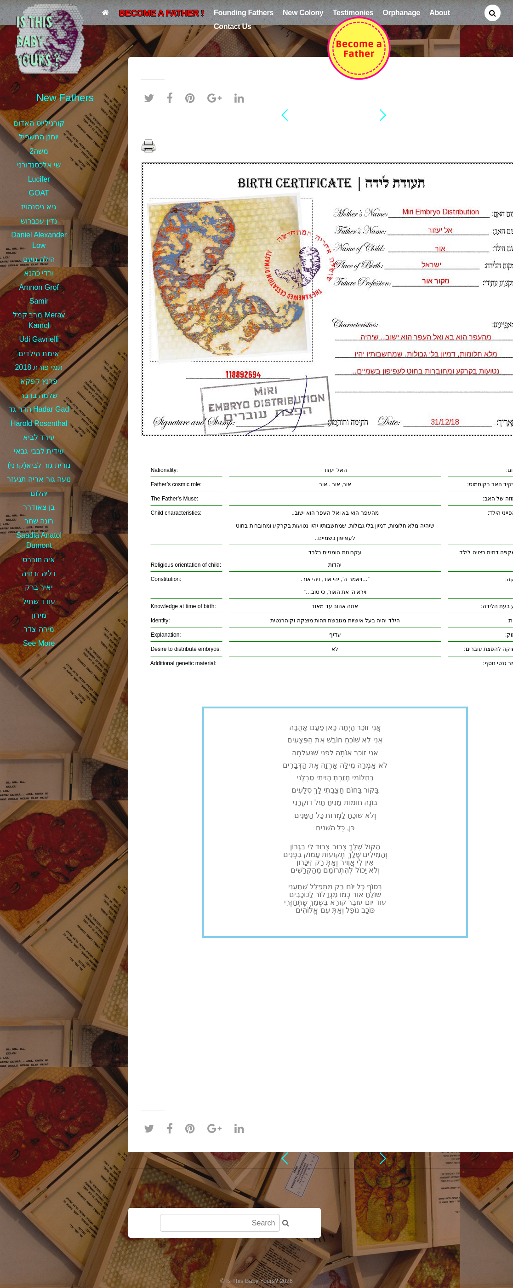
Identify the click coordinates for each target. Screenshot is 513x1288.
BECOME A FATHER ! (161, 13)
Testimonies (353, 12)
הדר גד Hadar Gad (39, 409)
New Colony (303, 12)
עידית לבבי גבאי (39, 451)
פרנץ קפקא (38, 381)
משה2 (38, 151)
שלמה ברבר (38, 395)
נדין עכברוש (39, 221)
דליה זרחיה (39, 573)
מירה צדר (38, 629)
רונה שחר (38, 521)
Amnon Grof (39, 287)
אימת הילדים (38, 353)
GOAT (39, 193)
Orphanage (401, 12)
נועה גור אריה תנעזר (39, 479)
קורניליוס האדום (38, 123)
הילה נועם (38, 259)
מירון (39, 615)
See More (39, 643)
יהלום (39, 493)
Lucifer (39, 179)
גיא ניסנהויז (38, 207)
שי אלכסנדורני (39, 165)
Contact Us (232, 26)
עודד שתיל (39, 601)
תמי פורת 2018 (39, 367)
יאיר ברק (39, 587)
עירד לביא (39, 437)
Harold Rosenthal (39, 423)
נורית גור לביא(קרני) (38, 465)
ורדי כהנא (39, 273)
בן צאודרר (39, 507)
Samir (39, 301)
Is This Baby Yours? (252, 1280)
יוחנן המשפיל (39, 137)
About (439, 12)
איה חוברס (39, 560)
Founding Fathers (244, 12)
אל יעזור (335, 130)
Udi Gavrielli (39, 339)
